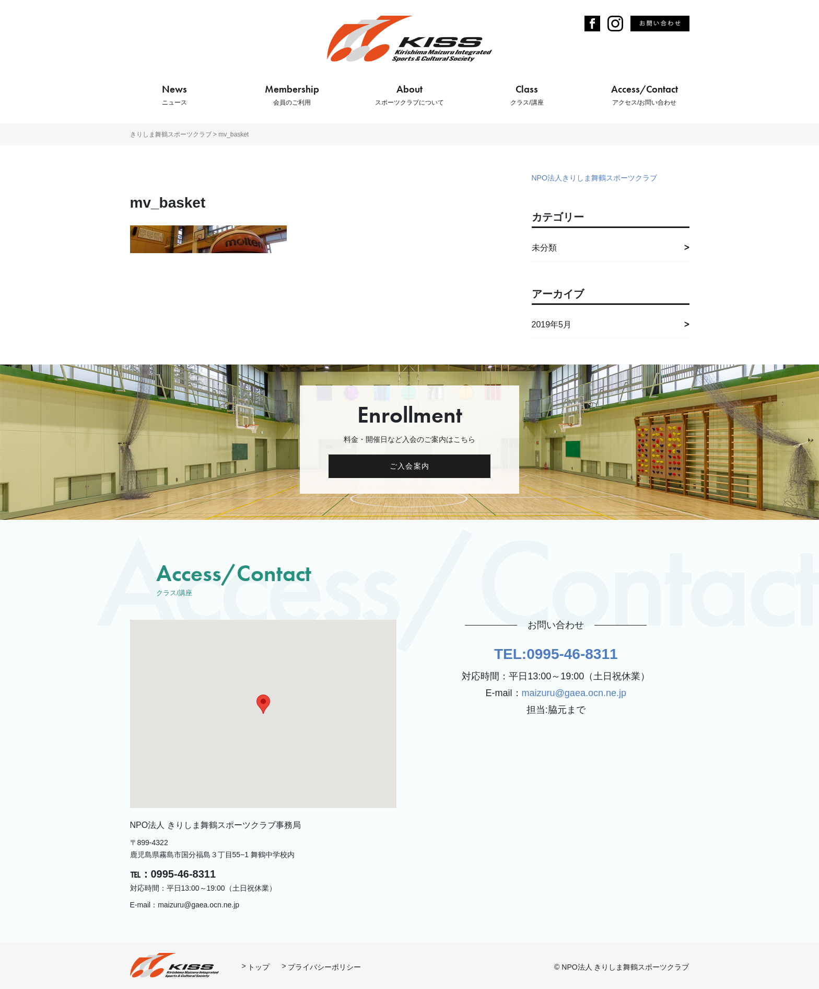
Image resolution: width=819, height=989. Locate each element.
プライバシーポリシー (324, 967)
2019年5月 (552, 324)
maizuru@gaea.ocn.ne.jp (574, 693)
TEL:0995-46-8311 (556, 654)
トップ (259, 967)
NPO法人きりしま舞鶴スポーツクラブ (594, 178)
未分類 (544, 247)
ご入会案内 (409, 466)
